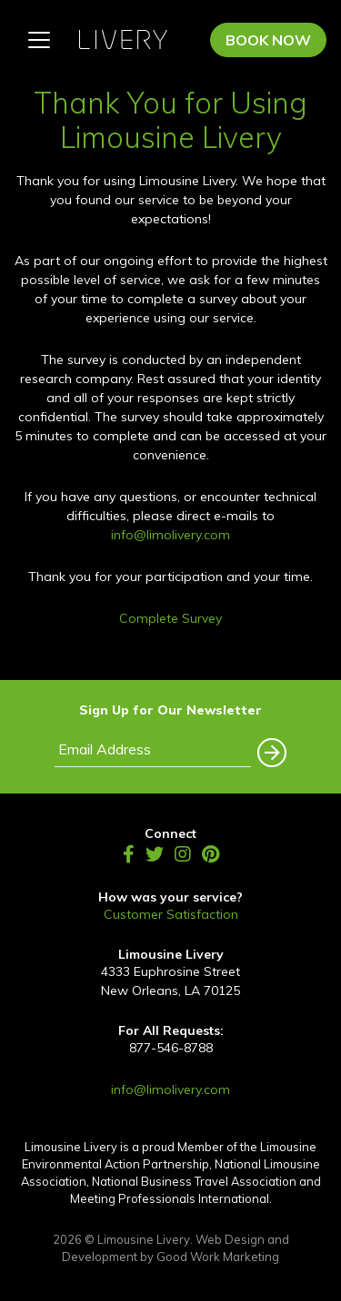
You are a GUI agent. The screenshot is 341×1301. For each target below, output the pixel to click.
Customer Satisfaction (171, 914)
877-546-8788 (171, 1048)
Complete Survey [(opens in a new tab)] (170, 618)
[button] (269, 748)
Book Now (268, 40)
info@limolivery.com (170, 535)
